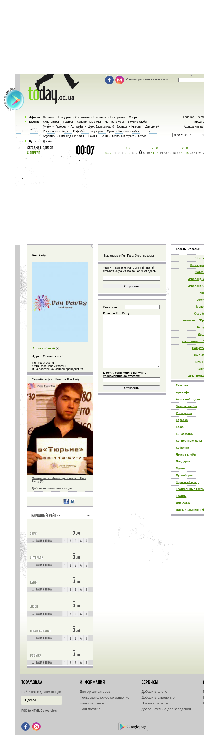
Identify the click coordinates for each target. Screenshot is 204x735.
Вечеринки (117, 117)
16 (174, 153)
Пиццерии (183, 461)
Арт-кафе (182, 392)
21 (195, 153)
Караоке (182, 420)
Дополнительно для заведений (166, 709)
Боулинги (49, 136)
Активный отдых (188, 399)
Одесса (30, 700)
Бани (104, 136)
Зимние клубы (186, 406)
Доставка (49, 141)
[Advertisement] (109, 199)
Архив (142, 136)
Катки (146, 131)
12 (156, 153)
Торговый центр (187, 482)
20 (191, 153)
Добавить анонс (154, 692)
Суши (110, 131)
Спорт (133, 117)
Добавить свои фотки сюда (52, 488)
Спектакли (82, 117)
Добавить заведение (158, 697)
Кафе (180, 426)
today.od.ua (31, 682)
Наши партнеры (92, 703)
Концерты (64, 117)
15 (169, 153)
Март (108, 153)
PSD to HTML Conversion (39, 710)
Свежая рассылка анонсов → (147, 79)
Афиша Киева (193, 126)
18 (182, 153)
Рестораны (184, 413)
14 (165, 153)
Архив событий (43, 348)
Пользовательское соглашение (104, 697)
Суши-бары (184, 475)
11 (152, 153)
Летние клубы (186, 454)
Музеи (180, 468)
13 (161, 153)
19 (187, 153)
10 (148, 153)
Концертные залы (189, 440)
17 (178, 153)
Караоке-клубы (128, 131)
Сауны (92, 136)
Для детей (183, 502)
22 (199, 153)
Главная (188, 116)
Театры (181, 496)
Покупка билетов (155, 703)
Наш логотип (90, 709)
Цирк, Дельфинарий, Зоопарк (107, 126)
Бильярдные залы (72, 136)
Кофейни (182, 447)
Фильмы (48, 117)
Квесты (136, 126)
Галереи (182, 385)
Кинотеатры (184, 433)
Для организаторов (95, 692)
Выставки (100, 117)
